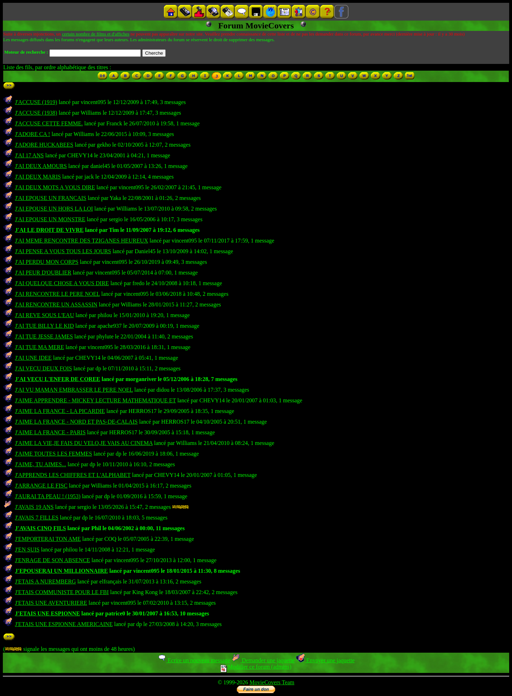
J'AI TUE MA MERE (39, 347)
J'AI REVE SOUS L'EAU (44, 315)
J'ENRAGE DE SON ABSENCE (52, 560)
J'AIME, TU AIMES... (40, 464)
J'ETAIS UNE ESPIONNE (47, 613)
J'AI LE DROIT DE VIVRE (49, 230)
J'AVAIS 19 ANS (34, 507)
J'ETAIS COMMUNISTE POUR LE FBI (62, 592)
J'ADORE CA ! (32, 134)
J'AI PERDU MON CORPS (46, 262)
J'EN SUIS (27, 550)
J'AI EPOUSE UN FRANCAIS (50, 198)
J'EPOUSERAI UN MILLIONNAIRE (61, 571)
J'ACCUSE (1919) (36, 102)
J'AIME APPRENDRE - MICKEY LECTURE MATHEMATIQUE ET (95, 400)
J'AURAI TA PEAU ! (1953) (47, 496)
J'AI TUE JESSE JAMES (44, 336)
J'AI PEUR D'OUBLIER (43, 273)
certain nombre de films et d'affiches (95, 34)
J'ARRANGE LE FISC (41, 486)
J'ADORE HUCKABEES (44, 145)
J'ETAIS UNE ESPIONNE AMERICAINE (64, 624)
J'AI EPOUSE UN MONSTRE (50, 219)
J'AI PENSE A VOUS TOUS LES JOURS (63, 251)
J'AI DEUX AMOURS (41, 166)
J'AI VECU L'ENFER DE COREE (57, 379)
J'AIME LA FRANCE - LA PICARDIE (60, 411)
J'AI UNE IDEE (33, 358)
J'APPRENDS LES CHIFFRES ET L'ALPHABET (72, 475)
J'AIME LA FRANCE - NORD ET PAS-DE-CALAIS (76, 422)
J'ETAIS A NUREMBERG (45, 581)
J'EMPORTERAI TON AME (48, 539)
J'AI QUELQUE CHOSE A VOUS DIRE (62, 283)
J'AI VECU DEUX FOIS (43, 368)
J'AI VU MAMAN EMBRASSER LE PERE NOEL (74, 390)
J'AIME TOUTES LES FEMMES (53, 454)
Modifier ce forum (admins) (255, 667)
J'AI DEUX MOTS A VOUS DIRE (55, 187)
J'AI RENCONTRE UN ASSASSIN (56, 304)
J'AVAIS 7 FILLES (36, 518)
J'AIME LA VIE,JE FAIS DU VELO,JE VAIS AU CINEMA (84, 443)
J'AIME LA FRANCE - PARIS (50, 432)
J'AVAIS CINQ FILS (40, 528)
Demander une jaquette (262, 660)
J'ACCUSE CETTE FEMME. (49, 123)
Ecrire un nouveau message (194, 660)
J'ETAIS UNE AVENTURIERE (51, 603)
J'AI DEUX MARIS (38, 177)
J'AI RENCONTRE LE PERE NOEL (57, 294)
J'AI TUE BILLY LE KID (44, 326)
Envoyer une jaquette (325, 660)
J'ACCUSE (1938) (36, 113)
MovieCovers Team (272, 682)
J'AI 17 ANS (29, 155)
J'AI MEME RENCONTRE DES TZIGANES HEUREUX (81, 241)
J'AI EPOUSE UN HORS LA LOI (54, 209)
